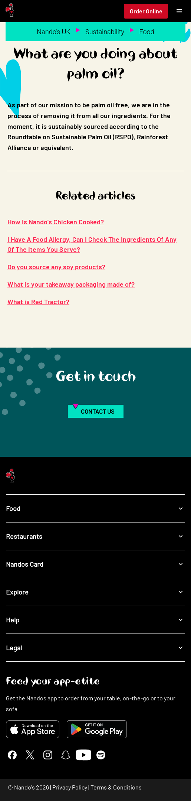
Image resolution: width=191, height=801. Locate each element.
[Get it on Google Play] (97, 729)
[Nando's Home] (10, 11)
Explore (95, 592)
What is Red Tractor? (38, 301)
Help (95, 620)
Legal (95, 647)
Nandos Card (95, 564)
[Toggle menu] (179, 11)
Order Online (146, 10)
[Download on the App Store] (32, 729)
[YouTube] (83, 755)
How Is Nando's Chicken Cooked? (55, 222)
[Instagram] (48, 755)
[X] (30, 755)
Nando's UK (53, 32)
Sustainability (104, 32)
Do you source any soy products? (56, 267)
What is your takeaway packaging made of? (71, 284)
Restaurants (95, 536)
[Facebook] (12, 755)
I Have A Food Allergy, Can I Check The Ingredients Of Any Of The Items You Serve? (92, 244)
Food (146, 32)
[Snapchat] (65, 755)
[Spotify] (101, 755)
